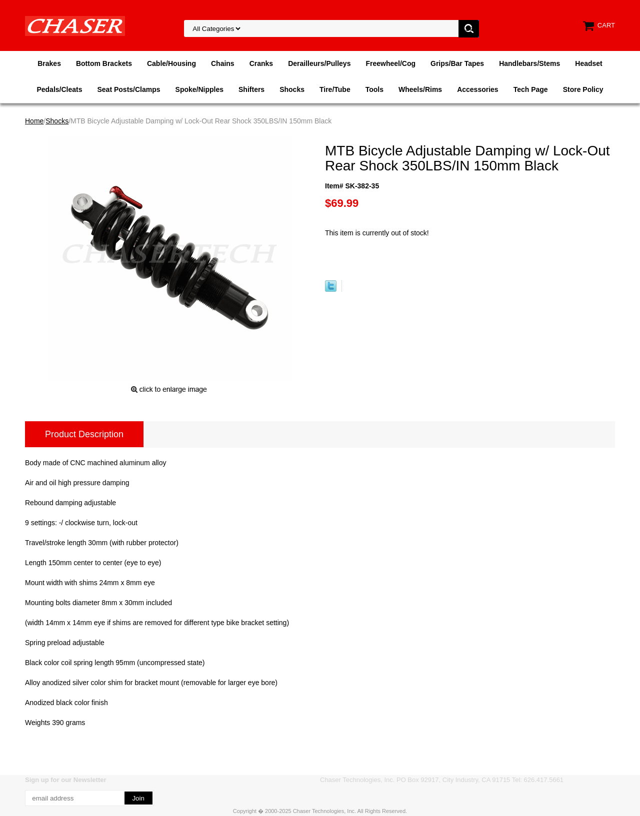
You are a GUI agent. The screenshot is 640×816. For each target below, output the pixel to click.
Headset (588, 63)
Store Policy (583, 89)
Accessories (477, 89)
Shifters (251, 89)
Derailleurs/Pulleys (319, 63)
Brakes (49, 63)
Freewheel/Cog (391, 63)
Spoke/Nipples (200, 89)
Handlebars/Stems (529, 63)
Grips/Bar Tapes (457, 63)
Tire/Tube (335, 89)
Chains (222, 63)
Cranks (261, 63)
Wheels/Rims (420, 89)
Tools (375, 89)
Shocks (292, 89)
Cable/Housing (171, 63)
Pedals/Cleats (59, 89)
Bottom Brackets (104, 63)
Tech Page (531, 89)
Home (34, 121)
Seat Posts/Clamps (129, 89)
